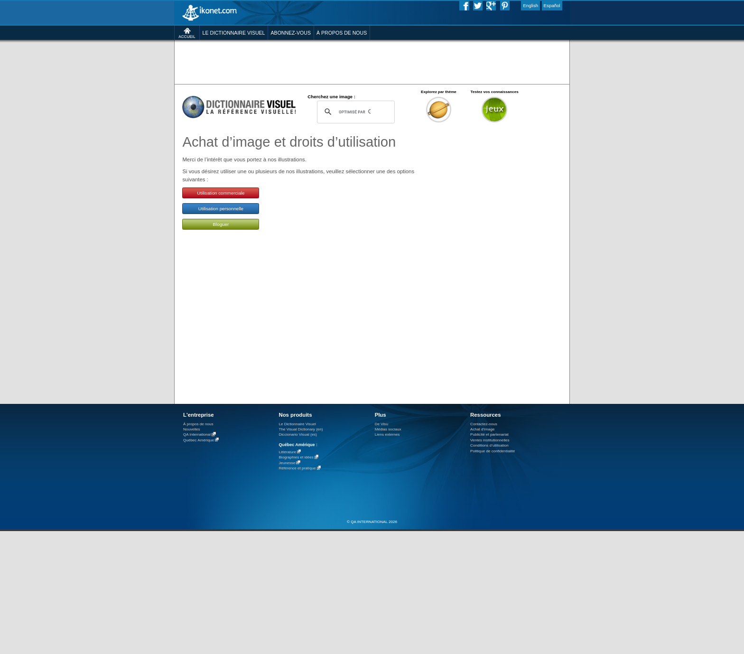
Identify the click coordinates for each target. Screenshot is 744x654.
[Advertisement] (372, 61)
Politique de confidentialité (492, 451)
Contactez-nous (483, 424)
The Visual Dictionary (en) (301, 429)
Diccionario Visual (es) (298, 434)
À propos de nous (198, 424)
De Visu (381, 424)
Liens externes (387, 434)
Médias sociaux (388, 429)
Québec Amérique (198, 440)
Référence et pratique (297, 469)
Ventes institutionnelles (490, 440)
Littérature (287, 452)
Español (552, 5)
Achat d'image (482, 429)
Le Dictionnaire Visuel (297, 424)
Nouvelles (191, 429)
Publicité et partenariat (489, 434)
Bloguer (221, 224)
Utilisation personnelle (220, 208)
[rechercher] (354, 111)
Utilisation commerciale (220, 193)
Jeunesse (287, 463)
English (530, 5)
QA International (197, 435)
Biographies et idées (296, 458)
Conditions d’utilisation (489, 445)
